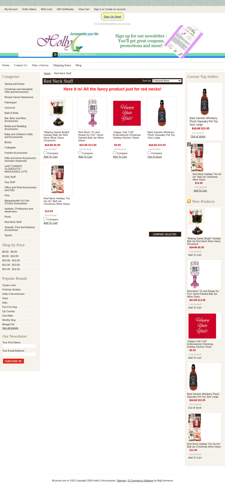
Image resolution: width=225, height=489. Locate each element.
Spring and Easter (15, 83)
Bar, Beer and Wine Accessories (19, 119)
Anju (4, 302)
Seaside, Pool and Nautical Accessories (19, 228)
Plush (8, 216)
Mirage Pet (8, 324)
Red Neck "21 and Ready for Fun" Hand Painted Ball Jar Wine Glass (91, 136)
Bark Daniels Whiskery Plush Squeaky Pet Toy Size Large (161, 135)
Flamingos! (11, 102)
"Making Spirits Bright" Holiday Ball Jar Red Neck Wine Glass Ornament (57, 136)
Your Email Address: (13, 350)
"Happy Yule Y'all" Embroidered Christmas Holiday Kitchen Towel (127, 135)
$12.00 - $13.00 (11, 264)
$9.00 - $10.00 (10, 256)
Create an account (115, 9)
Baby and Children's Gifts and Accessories (19, 135)
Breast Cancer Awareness (19, 97)
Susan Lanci (9, 285)
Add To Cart (51, 156)
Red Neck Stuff (13, 222)
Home (47, 73)
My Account (11, 9)
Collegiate (19, 147)
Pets (19, 195)
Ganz (5, 298)
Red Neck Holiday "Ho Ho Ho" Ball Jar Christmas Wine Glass (57, 201)
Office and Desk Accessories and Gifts (20, 188)
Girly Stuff (19, 177)
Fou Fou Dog (9, 307)
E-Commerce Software (140, 480)
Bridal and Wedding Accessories (15, 127)
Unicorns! (10, 107)
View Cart (84, 9)
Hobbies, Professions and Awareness (19, 210)
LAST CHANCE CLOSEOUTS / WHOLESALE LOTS (16, 169)
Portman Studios (11, 289)
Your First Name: (11, 342)
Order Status (29, 9)
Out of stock (155, 156)
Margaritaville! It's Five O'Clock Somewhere (17, 202)
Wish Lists (46, 9)
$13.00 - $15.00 (11, 269)
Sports (19, 235)
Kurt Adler (7, 315)
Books (8, 142)
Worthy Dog (8, 320)
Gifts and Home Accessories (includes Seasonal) (19, 159)
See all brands (10, 328)
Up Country (8, 311)
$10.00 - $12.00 (11, 260)
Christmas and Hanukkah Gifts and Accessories (19, 90)
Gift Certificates (65, 9)
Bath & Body (11, 113)
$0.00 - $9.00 (9, 251)
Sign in (97, 9)
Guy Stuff (10, 182)
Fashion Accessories (19, 153)
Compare (52, 153)
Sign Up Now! (112, 16)
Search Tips (89, 54)
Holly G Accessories (13, 293)
